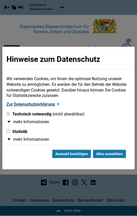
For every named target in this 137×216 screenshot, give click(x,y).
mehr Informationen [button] (31, 121)
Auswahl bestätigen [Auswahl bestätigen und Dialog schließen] (71, 154)
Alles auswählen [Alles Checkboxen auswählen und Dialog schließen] (109, 154)
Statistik (17, 131)
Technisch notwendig (45, 114)
